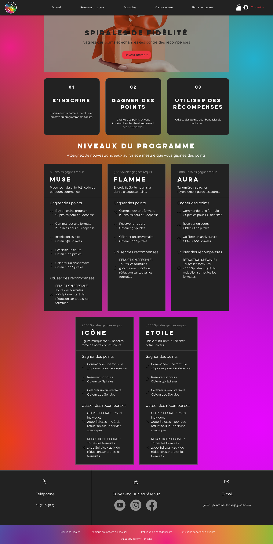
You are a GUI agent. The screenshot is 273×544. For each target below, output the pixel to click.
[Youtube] (120, 505)
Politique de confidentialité (156, 532)
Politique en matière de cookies (109, 532)
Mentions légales (70, 532)
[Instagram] (135, 505)
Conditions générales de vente (197, 532)
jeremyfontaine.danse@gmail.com (227, 505)
